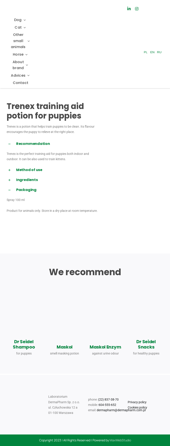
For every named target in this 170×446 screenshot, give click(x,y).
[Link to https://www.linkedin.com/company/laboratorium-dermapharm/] (129, 9)
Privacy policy (137, 402)
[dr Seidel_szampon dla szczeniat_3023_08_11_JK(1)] (23, 295)
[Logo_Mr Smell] (82, 2)
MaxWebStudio (120, 440)
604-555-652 (107, 405)
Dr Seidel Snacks (146, 344)
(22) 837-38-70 (108, 399)
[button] (52, 144)
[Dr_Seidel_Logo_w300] (22, 6)
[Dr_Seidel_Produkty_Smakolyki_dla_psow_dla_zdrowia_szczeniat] (146, 285)
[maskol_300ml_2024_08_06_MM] (105, 295)
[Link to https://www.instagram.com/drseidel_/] (137, 9)
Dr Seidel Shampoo (24, 344)
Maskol (65, 347)
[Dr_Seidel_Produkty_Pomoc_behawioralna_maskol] (65, 296)
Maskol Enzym (105, 347)
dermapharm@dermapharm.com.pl (121, 410)
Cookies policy (137, 407)
